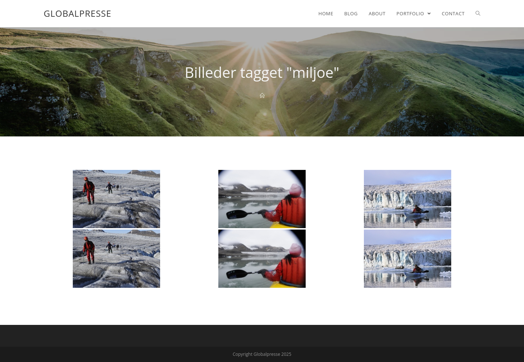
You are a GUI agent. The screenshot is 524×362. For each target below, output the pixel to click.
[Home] (262, 95)
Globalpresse (77, 13)
